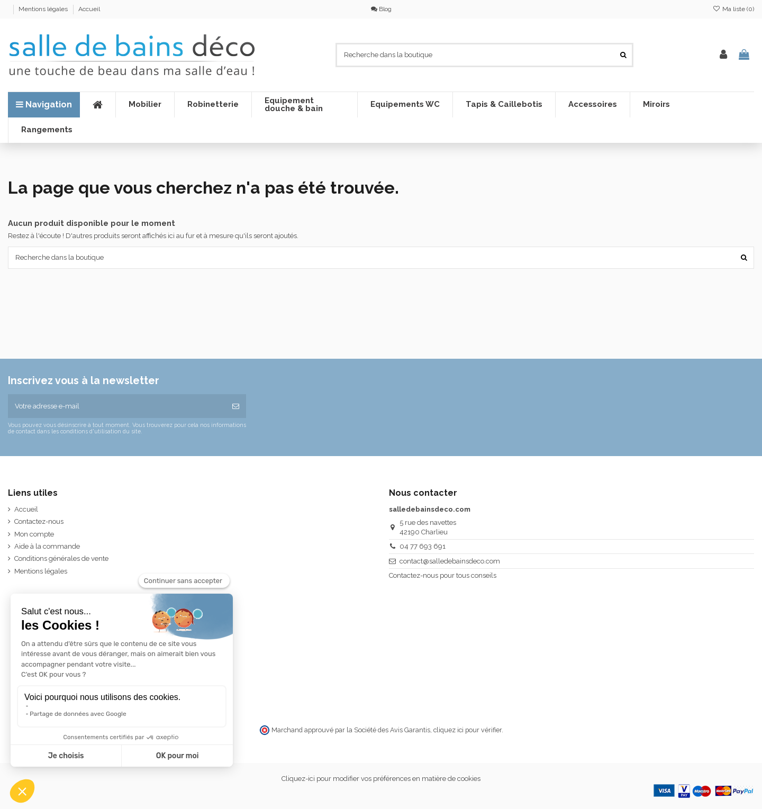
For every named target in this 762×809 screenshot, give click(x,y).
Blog (381, 9)
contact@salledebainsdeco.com (450, 561)
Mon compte (34, 534)
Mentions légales (44, 9)
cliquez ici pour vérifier (467, 730)
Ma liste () (733, 9)
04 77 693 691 (423, 546)
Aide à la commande (47, 546)
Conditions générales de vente (61, 558)
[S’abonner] (235, 406)
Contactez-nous (39, 521)
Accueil (89, 9)
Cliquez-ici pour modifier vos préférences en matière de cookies (381, 779)
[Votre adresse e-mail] (116, 406)
